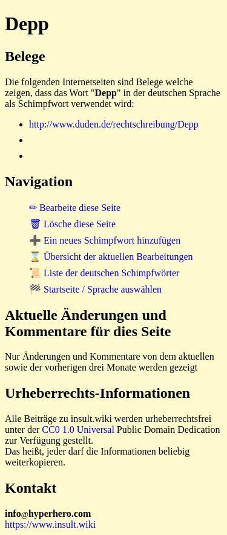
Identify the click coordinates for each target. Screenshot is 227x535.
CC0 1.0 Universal (78, 429)
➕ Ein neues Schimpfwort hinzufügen (104, 240)
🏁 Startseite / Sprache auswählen (95, 289)
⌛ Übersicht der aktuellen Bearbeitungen (111, 256)
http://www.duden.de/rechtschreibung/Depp (114, 124)
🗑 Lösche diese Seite (72, 224)
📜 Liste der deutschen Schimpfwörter (104, 273)
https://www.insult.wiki (50, 524)
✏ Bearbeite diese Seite (74, 208)
